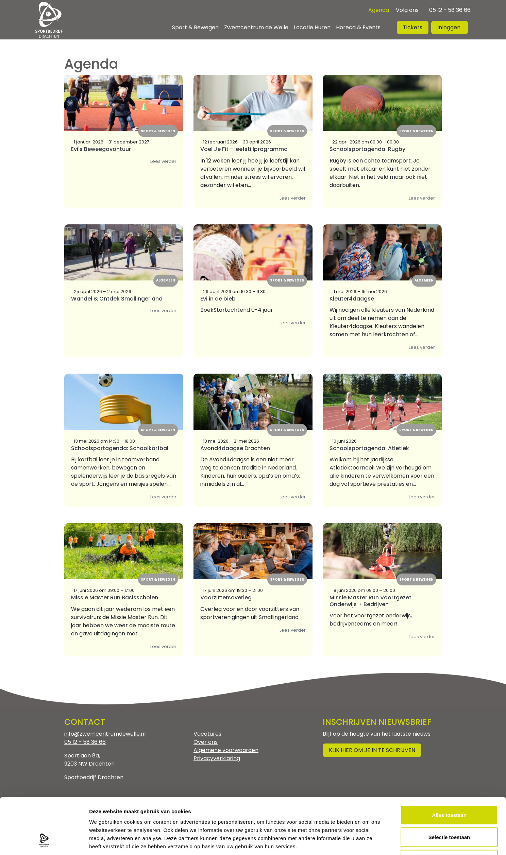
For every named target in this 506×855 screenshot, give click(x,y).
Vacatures (207, 734)
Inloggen (449, 27)
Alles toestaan (449, 766)
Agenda (378, 10)
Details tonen (367, 841)
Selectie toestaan (449, 788)
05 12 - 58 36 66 (450, 10)
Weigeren (449, 810)
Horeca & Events (358, 27)
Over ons (205, 742)
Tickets (412, 27)
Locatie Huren (312, 27)
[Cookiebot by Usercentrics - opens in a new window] (44, 842)
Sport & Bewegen (195, 27)
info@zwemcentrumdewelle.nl (105, 734)
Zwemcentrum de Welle (256, 27)
